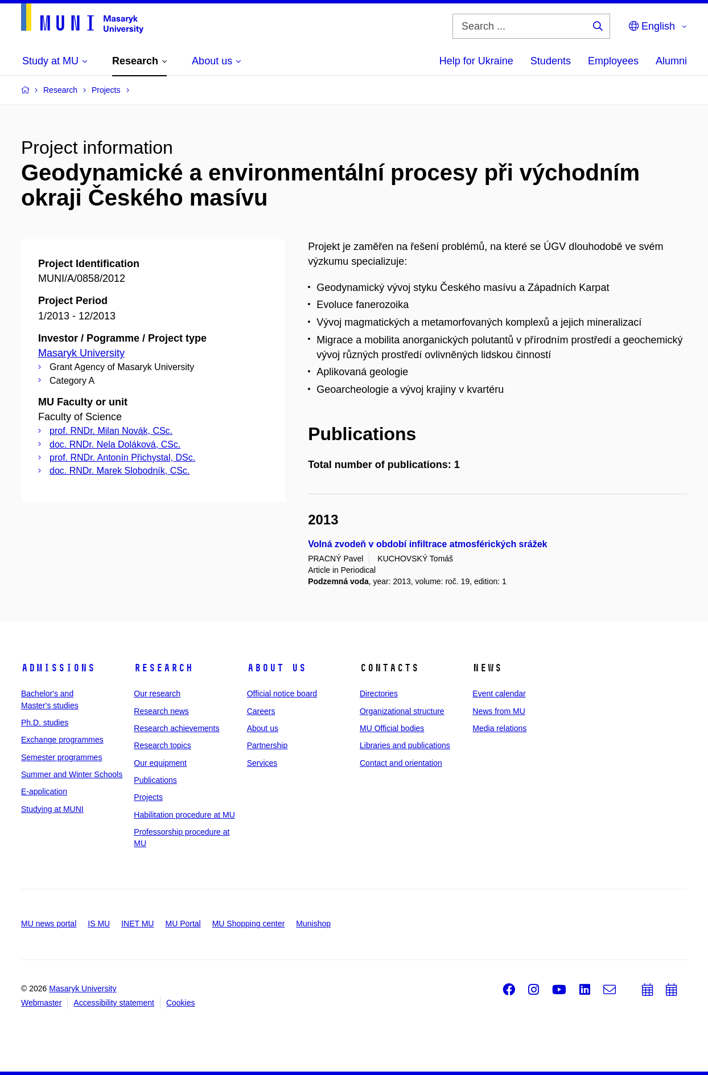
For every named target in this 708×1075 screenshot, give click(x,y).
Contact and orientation (401, 763)
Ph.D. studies (44, 722)
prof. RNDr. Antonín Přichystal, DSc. (122, 457)
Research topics (162, 745)
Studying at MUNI (52, 809)
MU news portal (48, 923)
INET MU (137, 923)
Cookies (180, 1002)
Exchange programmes (62, 739)
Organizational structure (402, 711)
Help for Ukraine (476, 61)
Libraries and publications (405, 745)
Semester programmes (61, 757)
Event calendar (498, 693)
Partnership (267, 745)
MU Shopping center (248, 923)
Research (163, 668)
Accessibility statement (113, 1002)
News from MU (498, 711)
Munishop (313, 923)
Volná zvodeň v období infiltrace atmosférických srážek (427, 544)
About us (276, 668)
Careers (261, 711)
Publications (155, 780)
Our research (157, 693)
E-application (44, 791)
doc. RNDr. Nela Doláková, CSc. (115, 444)
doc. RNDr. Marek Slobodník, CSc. (120, 470)
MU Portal (182, 923)
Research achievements (176, 728)
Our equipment (160, 763)
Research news (161, 711)
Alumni (671, 61)
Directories (379, 693)
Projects (148, 797)
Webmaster (41, 1002)
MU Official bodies (392, 728)
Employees (613, 61)
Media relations (499, 728)
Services (262, 763)
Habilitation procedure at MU (184, 814)
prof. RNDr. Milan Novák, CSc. (111, 431)
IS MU (99, 923)
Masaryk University (81, 353)
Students (550, 61)
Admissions (58, 668)
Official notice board (282, 693)
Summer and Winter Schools (71, 774)
